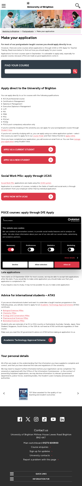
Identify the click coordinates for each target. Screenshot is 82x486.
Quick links (41, 474)
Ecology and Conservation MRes (16, 316)
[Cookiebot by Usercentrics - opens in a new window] (69, 220)
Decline (15, 265)
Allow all (67, 265)
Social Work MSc (7, 183)
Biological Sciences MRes (13, 310)
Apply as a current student (19, 149)
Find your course (17, 65)
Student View (6, 130)
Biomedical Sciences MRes (13, 321)
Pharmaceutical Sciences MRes (15, 318)
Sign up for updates (40, 451)
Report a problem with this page (40, 459)
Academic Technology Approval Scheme (57, 305)
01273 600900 (50, 443)
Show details (70, 258)
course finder (38, 136)
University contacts (40, 455)
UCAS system (45, 183)
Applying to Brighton (10, 31)
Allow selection (41, 265)
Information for (41, 479)
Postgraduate (28, 31)
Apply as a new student (17, 160)
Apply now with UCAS (16, 196)
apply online (70, 136)
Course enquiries (40, 447)
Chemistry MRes (9, 313)
